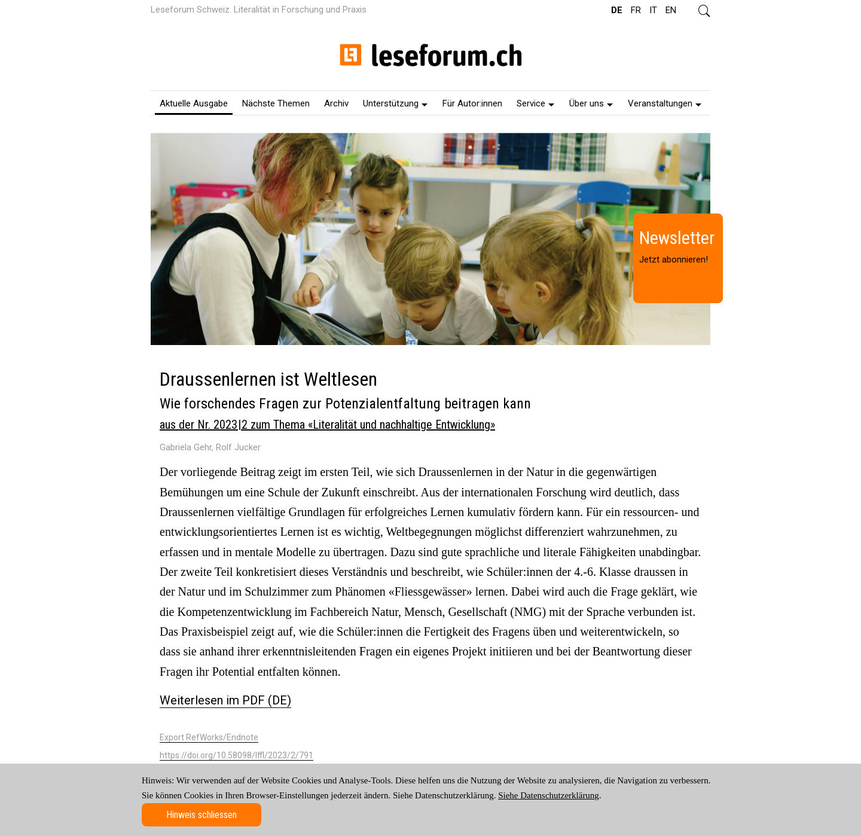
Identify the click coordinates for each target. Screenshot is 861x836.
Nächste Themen (276, 103)
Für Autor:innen (472, 103)
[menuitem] (194, 103)
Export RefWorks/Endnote (209, 737)
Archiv (336, 103)
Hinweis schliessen (201, 814)
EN (670, 10)
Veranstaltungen (664, 103)
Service (535, 103)
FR (636, 10)
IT (653, 10)
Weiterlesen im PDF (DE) (225, 700)
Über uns (591, 103)
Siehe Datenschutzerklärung (548, 795)
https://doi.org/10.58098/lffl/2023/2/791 (236, 755)
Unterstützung (395, 103)
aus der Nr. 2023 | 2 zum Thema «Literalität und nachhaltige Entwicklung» (327, 424)
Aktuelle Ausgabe (194, 103)
